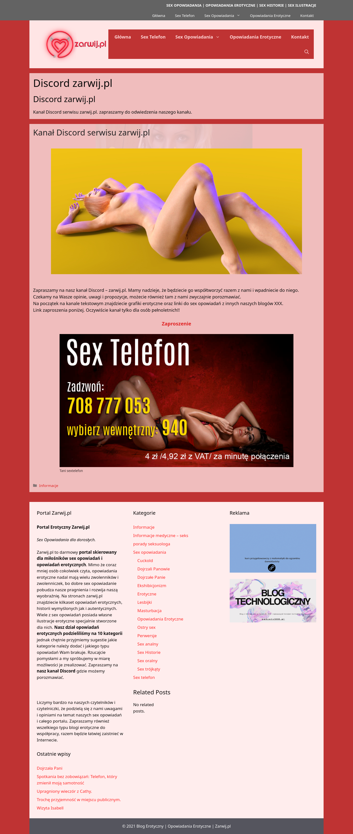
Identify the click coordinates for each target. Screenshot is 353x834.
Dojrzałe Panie (151, 577)
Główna (158, 15)
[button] (307, 51)
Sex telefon (144, 677)
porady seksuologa (151, 544)
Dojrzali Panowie (153, 569)
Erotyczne (146, 594)
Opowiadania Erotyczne (270, 15)
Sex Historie (149, 652)
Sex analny (147, 644)
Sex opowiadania (149, 552)
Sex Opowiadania (224, 15)
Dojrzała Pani (50, 768)
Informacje (48, 485)
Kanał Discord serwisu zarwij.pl (91, 132)
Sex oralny (147, 660)
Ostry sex (146, 627)
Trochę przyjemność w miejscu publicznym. (79, 799)
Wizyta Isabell (50, 808)
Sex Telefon (185, 15)
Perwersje (147, 635)
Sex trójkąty (148, 669)
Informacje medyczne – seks (160, 535)
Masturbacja (149, 610)
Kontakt (307, 15)
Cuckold (145, 560)
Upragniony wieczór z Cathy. (64, 791)
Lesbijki (144, 602)
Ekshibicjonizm (151, 585)
